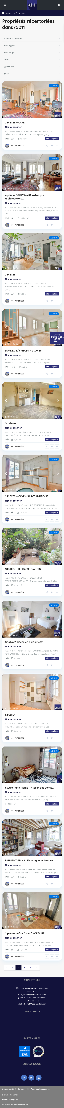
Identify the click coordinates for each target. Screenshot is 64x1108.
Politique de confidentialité (15, 1104)
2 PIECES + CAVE (15, 122)
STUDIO (10, 714)
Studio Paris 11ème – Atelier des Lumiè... (29, 787)
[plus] (46, 134)
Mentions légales (10, 1100)
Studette (10, 423)
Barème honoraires (11, 1095)
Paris (15, 116)
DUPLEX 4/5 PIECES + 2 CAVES (23, 350)
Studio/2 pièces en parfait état (24, 642)
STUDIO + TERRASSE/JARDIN (23, 569)
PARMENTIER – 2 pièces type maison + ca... (31, 860)
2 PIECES (10, 274)
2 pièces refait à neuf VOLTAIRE (25, 933)
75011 (9, 116)
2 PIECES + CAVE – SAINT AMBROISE (26, 496)
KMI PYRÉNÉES (17, 146)
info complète (52, 139)
